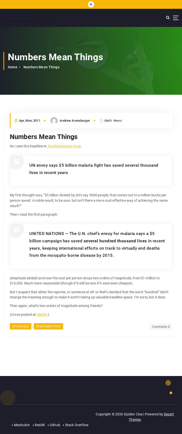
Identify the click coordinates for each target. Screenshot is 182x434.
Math (108, 120)
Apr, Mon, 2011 (27, 120)
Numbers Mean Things (41, 67)
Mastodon (22, 425)
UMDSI (41, 315)
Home (12, 67)
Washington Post (48, 326)
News (118, 120)
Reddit (40, 425)
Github (55, 425)
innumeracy (20, 326)
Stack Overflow (77, 425)
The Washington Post (64, 146)
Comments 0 (161, 326)
